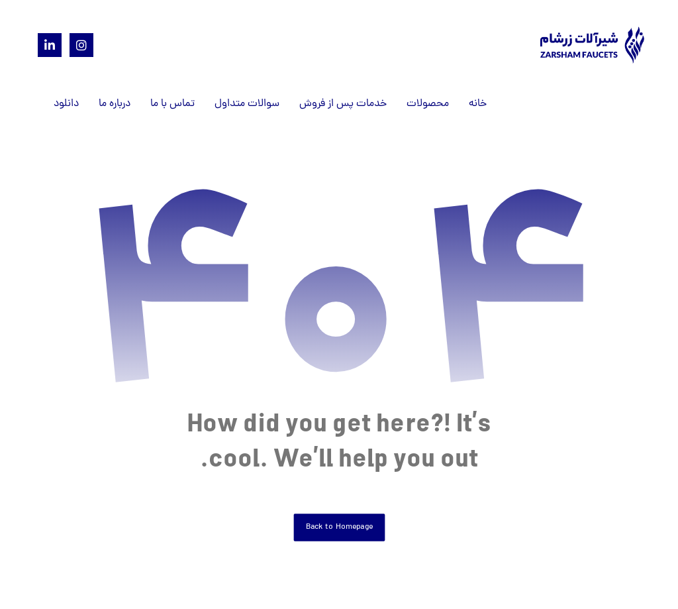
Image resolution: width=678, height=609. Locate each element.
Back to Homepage (339, 527)
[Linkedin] (50, 45)
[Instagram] (81, 45)
